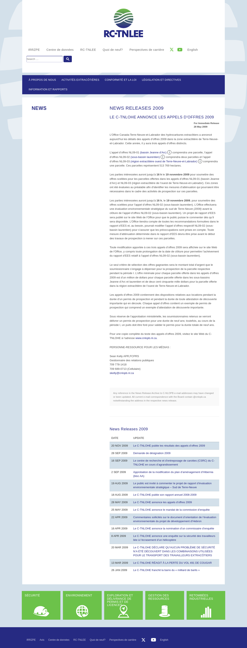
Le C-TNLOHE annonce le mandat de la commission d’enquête (171, 509)
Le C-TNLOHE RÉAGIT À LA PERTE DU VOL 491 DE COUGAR (172, 562)
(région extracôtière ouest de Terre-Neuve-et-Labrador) (164, 161)
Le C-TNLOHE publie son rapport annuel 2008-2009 (165, 494)
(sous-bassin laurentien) (145, 157)
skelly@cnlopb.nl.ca (122, 373)
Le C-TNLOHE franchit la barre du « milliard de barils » (166, 570)
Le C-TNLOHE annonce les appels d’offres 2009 (162, 502)
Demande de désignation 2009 (152, 453)
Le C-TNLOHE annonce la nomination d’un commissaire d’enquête (173, 528)
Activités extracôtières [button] (80, 79)
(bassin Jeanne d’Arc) (153, 152)
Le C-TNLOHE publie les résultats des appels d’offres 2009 (169, 445)
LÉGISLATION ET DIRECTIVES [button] (161, 79)
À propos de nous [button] (42, 79)
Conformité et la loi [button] (121, 79)
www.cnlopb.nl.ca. (147, 338)
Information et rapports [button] (48, 89)
